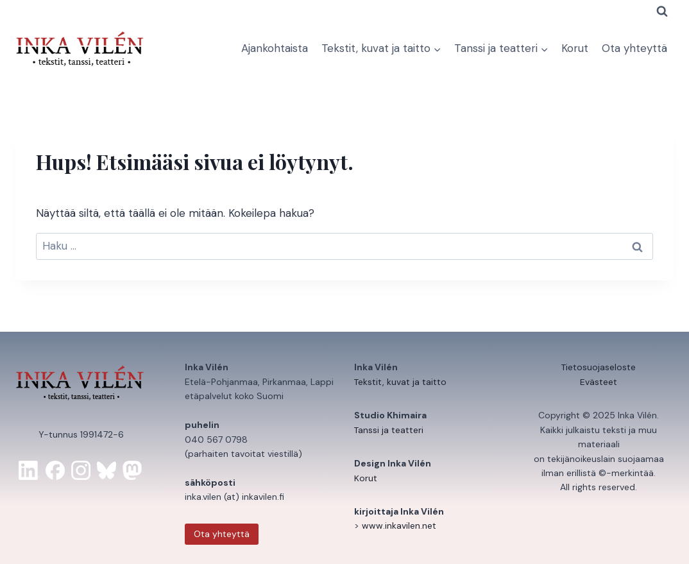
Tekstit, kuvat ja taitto (400, 382)
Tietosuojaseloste (598, 367)
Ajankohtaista (274, 48)
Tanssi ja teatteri (389, 430)
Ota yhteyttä (634, 48)
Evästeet (598, 382)
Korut (574, 48)
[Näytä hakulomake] (662, 11)
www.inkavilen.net (399, 525)
